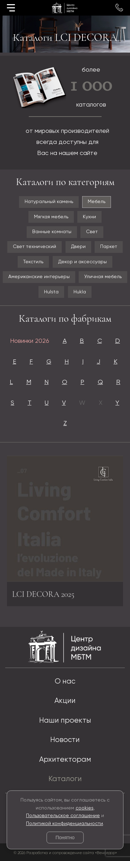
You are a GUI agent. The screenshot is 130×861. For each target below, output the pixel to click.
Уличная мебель (103, 276)
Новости (65, 740)
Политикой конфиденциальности (64, 823)
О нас (65, 681)
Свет (92, 231)
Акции (65, 701)
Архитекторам (65, 759)
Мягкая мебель (51, 216)
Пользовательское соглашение (63, 815)
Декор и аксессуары (82, 261)
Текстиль (33, 261)
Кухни (89, 216)
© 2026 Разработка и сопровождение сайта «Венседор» (65, 853)
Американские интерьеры (39, 276)
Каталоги (65, 779)
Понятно (65, 837)
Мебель (96, 201)
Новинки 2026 (29, 341)
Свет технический (34, 246)
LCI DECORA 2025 (43, 596)
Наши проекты (65, 720)
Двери (78, 246)
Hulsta (51, 292)
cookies (85, 808)
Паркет (108, 246)
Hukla (79, 292)
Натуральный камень (49, 201)
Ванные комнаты (51, 231)
